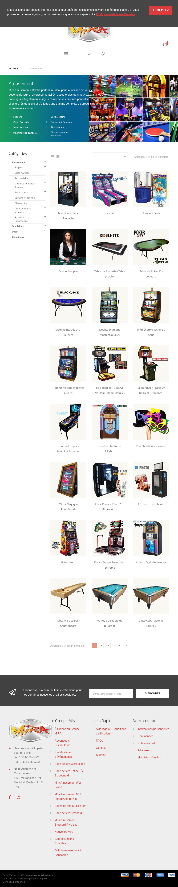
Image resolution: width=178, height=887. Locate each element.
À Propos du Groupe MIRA (67, 731)
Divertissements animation (59, 134)
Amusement (18, 162)
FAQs (99, 740)
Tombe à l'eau (151, 213)
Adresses (143, 750)
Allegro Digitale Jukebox (151, 562)
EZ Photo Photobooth (151, 504)
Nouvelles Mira (64, 831)
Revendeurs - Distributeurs (63, 743)
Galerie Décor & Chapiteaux (64, 841)
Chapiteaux (18, 237)
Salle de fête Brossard (68, 812)
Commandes (145, 736)
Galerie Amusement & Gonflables (68, 852)
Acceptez (160, 10)
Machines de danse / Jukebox (25, 185)
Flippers (17, 116)
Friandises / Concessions (102, 116)
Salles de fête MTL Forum (70, 805)
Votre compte (144, 720)
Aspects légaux (38, 878)
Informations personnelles (153, 728)
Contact (101, 747)
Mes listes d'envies (149, 757)
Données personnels (14, 881)
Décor (15, 231)
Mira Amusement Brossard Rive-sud (66, 822)
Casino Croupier (68, 271)
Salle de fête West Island (70, 763)
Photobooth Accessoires (151, 445)
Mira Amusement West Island (68, 785)
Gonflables (18, 226)
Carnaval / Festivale (61, 122)
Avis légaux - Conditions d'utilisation (111, 731)
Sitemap (101, 754)
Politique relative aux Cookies (115, 14)
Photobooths (57, 127)
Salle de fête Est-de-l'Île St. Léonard (69, 773)
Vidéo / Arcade (21, 122)
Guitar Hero (68, 562)
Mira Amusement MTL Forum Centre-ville (68, 796)
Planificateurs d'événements (63, 754)
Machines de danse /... (25, 132)
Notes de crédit (146, 743)
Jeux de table (20, 127)
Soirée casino (58, 116)
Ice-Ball (110, 213)
